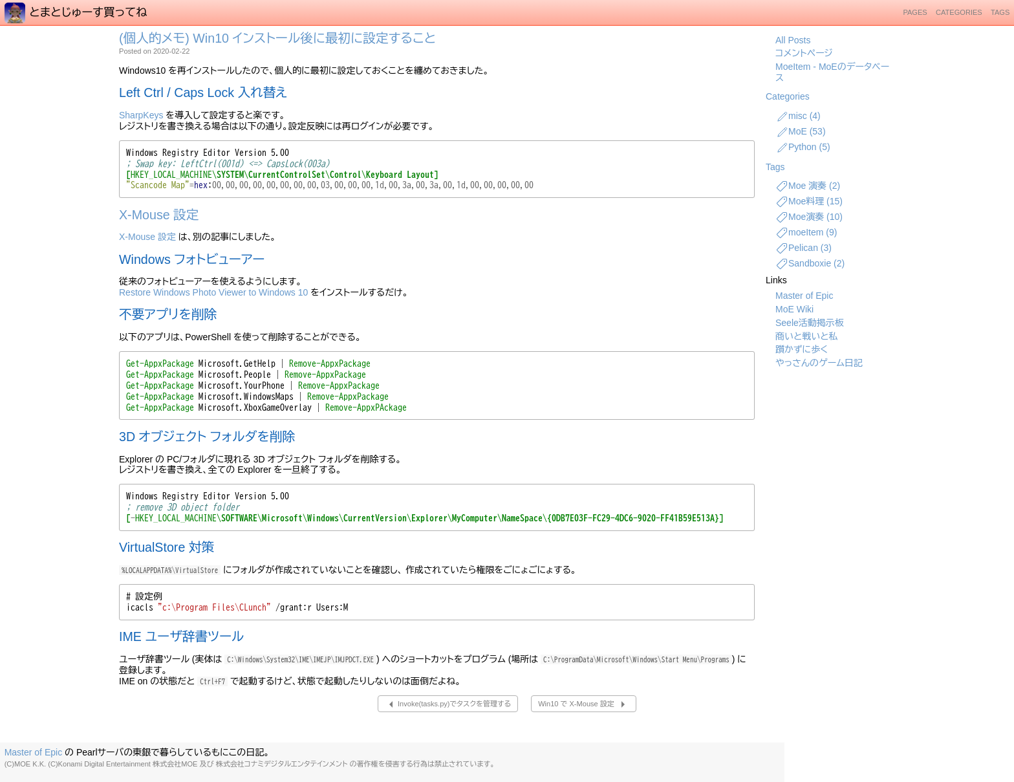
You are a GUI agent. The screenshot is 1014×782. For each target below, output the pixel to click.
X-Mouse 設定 (159, 215)
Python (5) (802, 147)
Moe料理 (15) (809, 201)
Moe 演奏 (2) (807, 186)
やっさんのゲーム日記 (819, 363)
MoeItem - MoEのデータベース (832, 72)
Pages (915, 12)
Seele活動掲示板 (809, 323)
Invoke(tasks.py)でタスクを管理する (448, 704)
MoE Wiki (794, 309)
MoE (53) (800, 131)
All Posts (792, 40)
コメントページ (804, 53)
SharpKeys (141, 115)
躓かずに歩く (801, 349)
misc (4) (798, 116)
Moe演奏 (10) (809, 217)
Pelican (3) (803, 248)
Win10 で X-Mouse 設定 (583, 704)
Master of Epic (804, 295)
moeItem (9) (806, 232)
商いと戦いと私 (806, 336)
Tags (1000, 12)
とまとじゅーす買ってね (76, 13)
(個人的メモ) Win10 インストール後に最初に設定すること (277, 38)
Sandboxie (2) (810, 263)
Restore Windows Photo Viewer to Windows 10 (213, 292)
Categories (959, 12)
